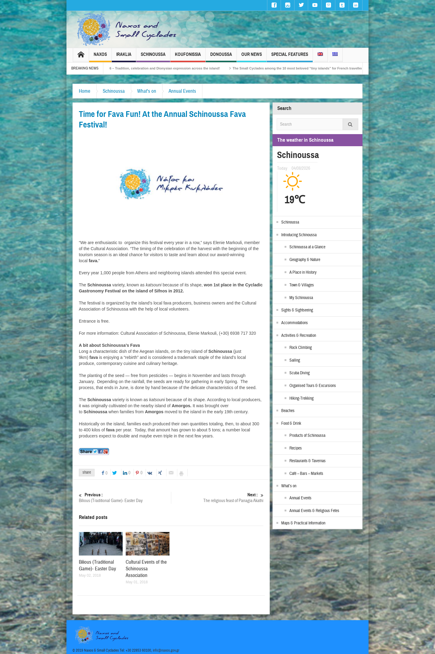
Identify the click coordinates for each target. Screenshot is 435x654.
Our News (251, 57)
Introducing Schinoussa (299, 235)
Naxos (100, 57)
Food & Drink (291, 423)
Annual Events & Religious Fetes (314, 511)
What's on (146, 91)
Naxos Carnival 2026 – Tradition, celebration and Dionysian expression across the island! (167, 68)
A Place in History (303, 272)
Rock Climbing (300, 347)
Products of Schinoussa (307, 435)
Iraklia (124, 57)
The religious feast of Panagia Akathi (217, 498)
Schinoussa (153, 57)
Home (84, 91)
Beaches (288, 411)
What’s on (288, 486)
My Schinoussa (301, 298)
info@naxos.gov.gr (166, 650)
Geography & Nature (304, 260)
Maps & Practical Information (303, 523)
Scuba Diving (299, 373)
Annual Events (182, 91)
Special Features (290, 57)
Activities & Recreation (298, 335)
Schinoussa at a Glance (307, 247)
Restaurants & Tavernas (307, 461)
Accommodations (294, 323)
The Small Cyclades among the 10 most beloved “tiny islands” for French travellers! (317, 68)
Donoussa (221, 57)
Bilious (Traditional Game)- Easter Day (125, 498)
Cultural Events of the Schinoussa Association (146, 568)
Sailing (294, 360)
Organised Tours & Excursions (312, 385)
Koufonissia (187, 57)
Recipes (295, 448)
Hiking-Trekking (301, 398)
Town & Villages (301, 285)
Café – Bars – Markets (306, 473)
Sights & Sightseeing (297, 310)
